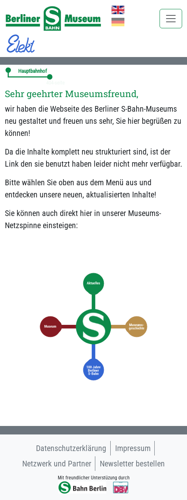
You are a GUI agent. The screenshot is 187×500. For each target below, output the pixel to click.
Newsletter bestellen (132, 463)
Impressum (133, 448)
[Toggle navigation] (171, 18)
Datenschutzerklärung (71, 448)
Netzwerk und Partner (56, 463)
